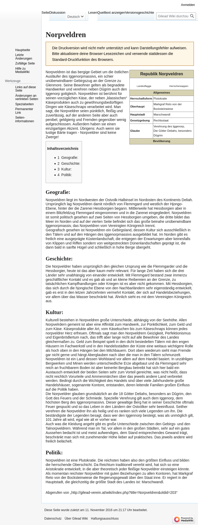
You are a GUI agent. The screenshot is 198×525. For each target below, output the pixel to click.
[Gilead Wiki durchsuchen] (176, 16)
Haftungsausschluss (105, 518)
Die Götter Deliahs (165, 130)
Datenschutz (53, 518)
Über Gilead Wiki (76, 518)
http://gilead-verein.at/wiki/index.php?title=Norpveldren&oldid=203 (123, 492)
